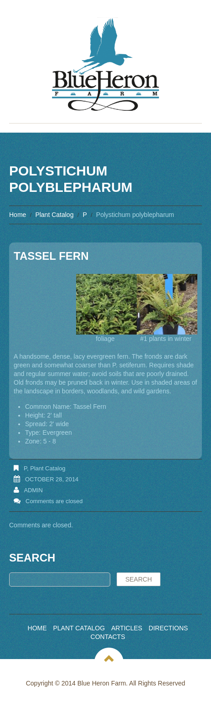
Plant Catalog (54, 214)
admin (33, 490)
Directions (168, 628)
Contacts (108, 636)
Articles (126, 628)
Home (17, 214)
